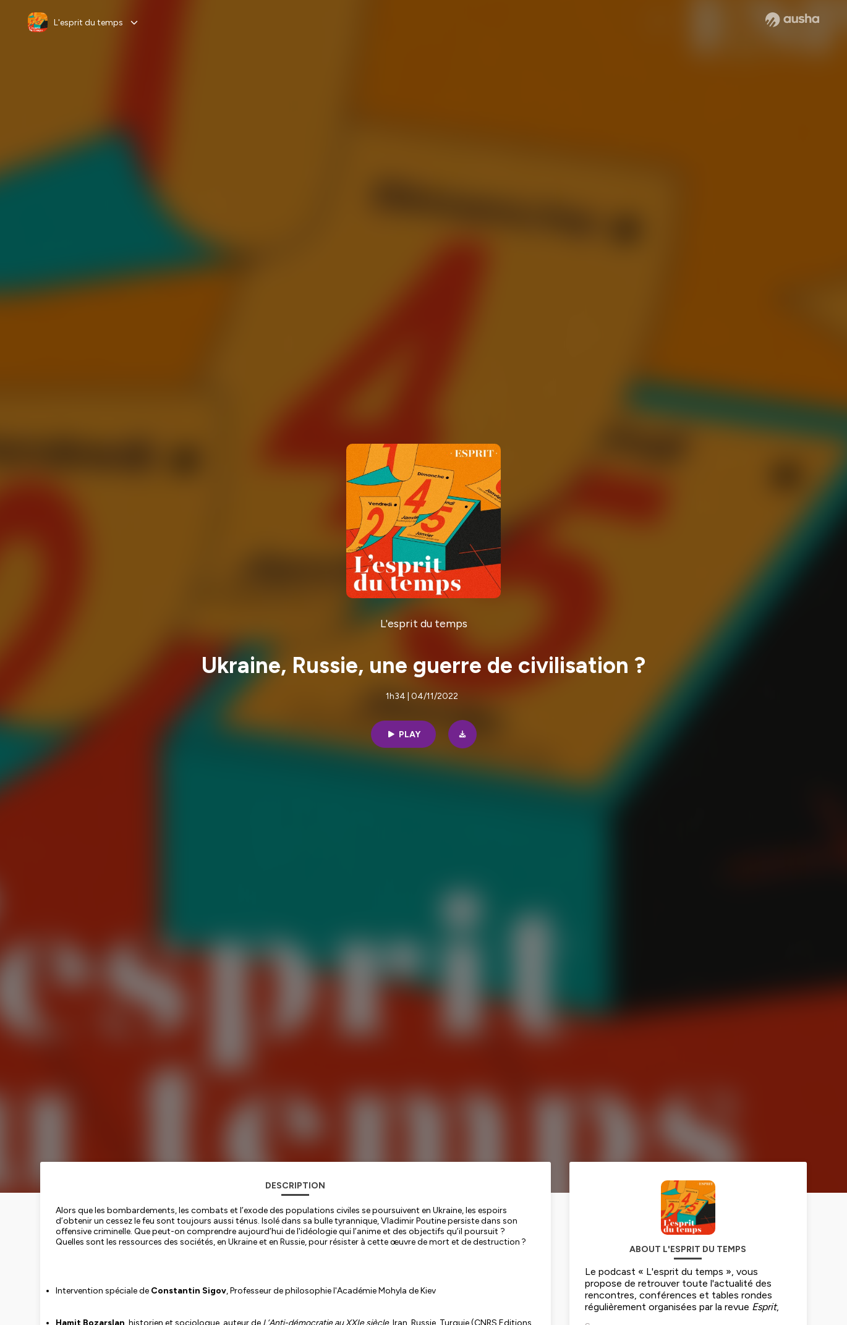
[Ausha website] (792, 19)
